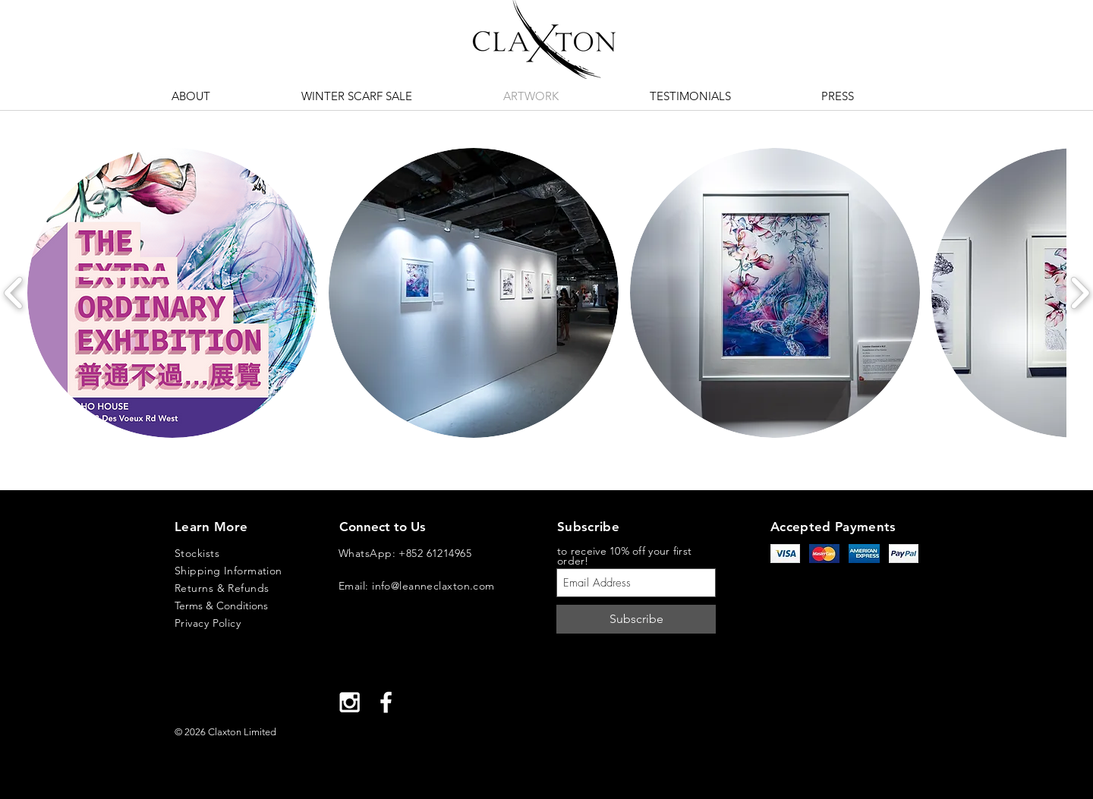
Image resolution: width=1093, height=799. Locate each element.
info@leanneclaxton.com (433, 586)
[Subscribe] (636, 619)
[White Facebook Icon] (386, 702)
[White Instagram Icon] (349, 702)
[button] (172, 293)
